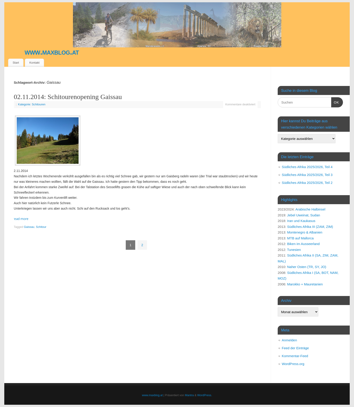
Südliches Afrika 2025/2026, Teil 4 (307, 167)
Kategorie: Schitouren (31, 104)
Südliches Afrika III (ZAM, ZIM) (310, 227)
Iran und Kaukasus (301, 221)
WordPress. (204, 395)
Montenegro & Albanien (304, 232)
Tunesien (294, 250)
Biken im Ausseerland (303, 244)
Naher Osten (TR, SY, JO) (306, 267)
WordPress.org (293, 364)
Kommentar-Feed (295, 356)
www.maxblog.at (52, 51)
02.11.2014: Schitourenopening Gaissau (68, 96)
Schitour (41, 227)
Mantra (189, 395)
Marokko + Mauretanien (305, 284)
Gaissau (29, 227)
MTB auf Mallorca (300, 238)
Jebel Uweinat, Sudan (303, 215)
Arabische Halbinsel (310, 209)
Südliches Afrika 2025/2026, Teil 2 (307, 183)
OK (335, 101)
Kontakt (34, 62)
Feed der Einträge (295, 348)
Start (16, 62)
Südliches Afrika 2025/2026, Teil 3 (307, 175)
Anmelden (289, 340)
